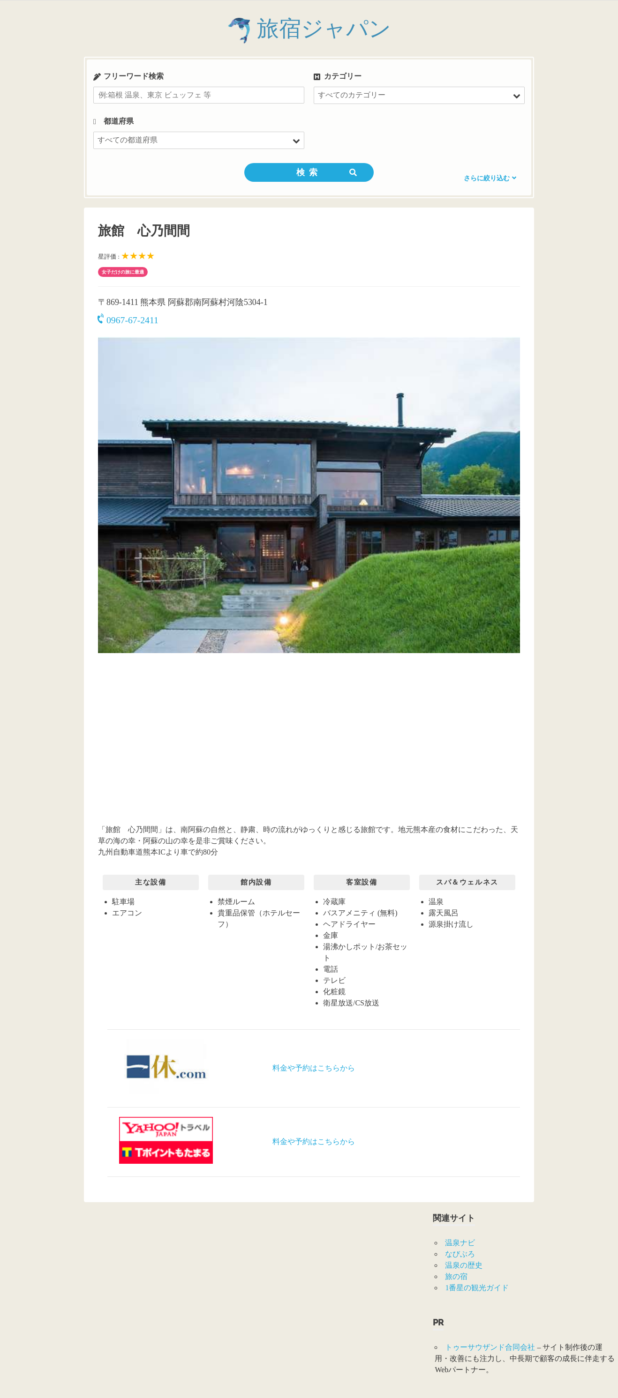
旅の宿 (456, 1276)
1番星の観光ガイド (477, 1288)
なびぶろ (460, 1254)
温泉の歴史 (463, 1265)
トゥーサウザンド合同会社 (490, 1347)
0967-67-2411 (128, 320)
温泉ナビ (460, 1243)
